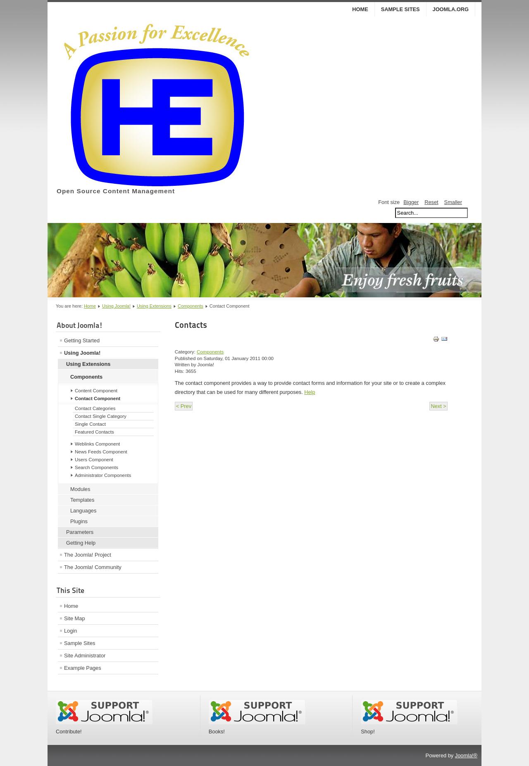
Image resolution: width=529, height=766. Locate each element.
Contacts (191, 325)
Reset (431, 202)
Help (309, 392)
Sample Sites (400, 9)
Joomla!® (466, 755)
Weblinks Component (97, 443)
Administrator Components (103, 475)
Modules (80, 489)
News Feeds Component (101, 451)
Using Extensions (154, 306)
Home (360, 9)
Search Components (96, 467)
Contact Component (97, 398)
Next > (438, 406)
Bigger (411, 202)
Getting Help (80, 543)
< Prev (183, 406)
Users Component (94, 459)
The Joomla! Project (87, 555)
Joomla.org (451, 9)
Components (190, 306)
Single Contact (90, 424)
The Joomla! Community (93, 567)
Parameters (79, 532)
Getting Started (82, 340)
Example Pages (82, 668)
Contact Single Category (100, 416)
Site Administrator (84, 655)
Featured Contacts (94, 431)
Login (70, 631)
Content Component (96, 390)
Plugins (79, 521)
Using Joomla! (116, 306)
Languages (83, 511)
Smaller (453, 202)
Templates (82, 500)
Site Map (74, 618)
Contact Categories (95, 408)
